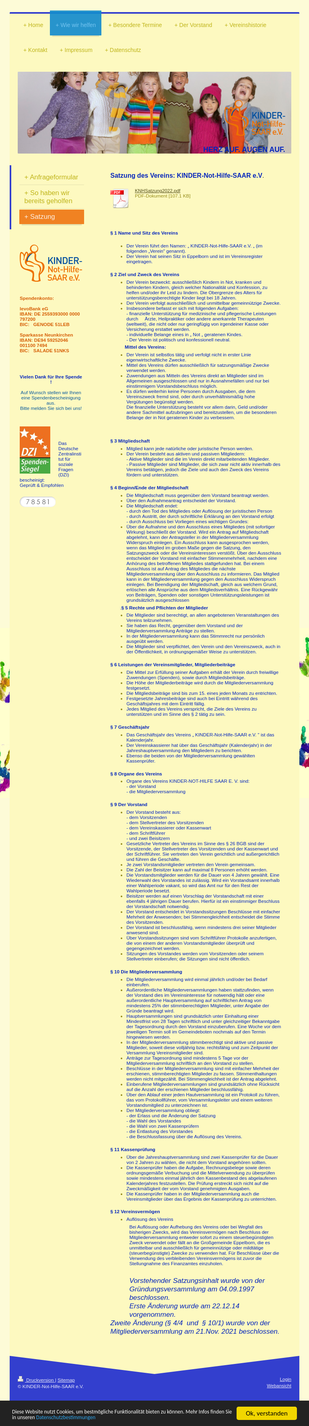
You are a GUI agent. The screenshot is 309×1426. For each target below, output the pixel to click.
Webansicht (279, 1385)
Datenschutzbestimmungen (166, 1417)
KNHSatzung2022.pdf (157, 190)
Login (285, 1379)
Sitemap (66, 1379)
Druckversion (36, 1379)
